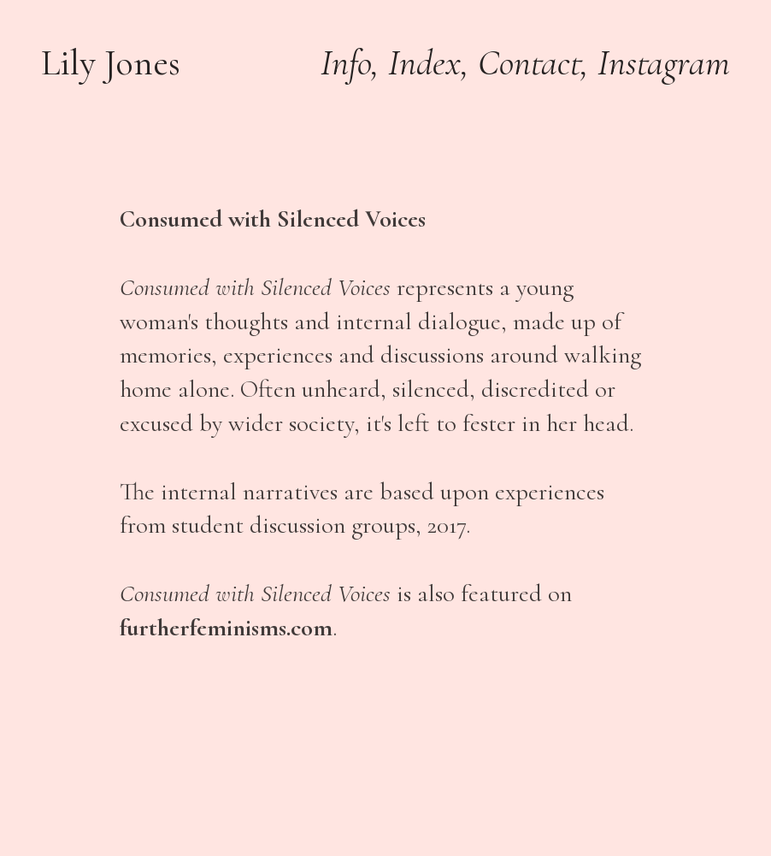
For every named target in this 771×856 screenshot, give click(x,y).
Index (424, 63)
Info (346, 63)
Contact (529, 63)
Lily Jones (110, 63)
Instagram (663, 63)
